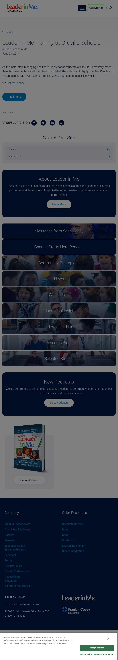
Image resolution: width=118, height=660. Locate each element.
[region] (58, 646)
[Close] (108, 638)
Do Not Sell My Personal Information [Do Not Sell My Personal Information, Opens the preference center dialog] (96, 654)
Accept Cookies (97, 648)
